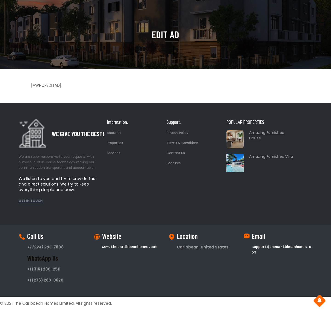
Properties (115, 143)
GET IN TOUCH (31, 200)
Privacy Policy (177, 132)
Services (113, 153)
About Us (114, 132)
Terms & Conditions (183, 143)
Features (174, 163)
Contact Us (176, 153)
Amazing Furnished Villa (271, 156)
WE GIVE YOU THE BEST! (78, 133)
